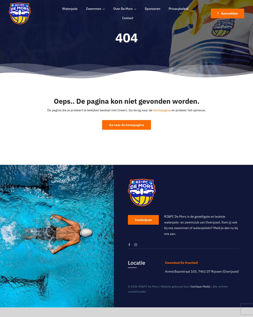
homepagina (162, 110)
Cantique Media (200, 286)
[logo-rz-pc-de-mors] (20, 4)
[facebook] (129, 244)
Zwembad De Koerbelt (181, 263)
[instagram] (135, 244)
